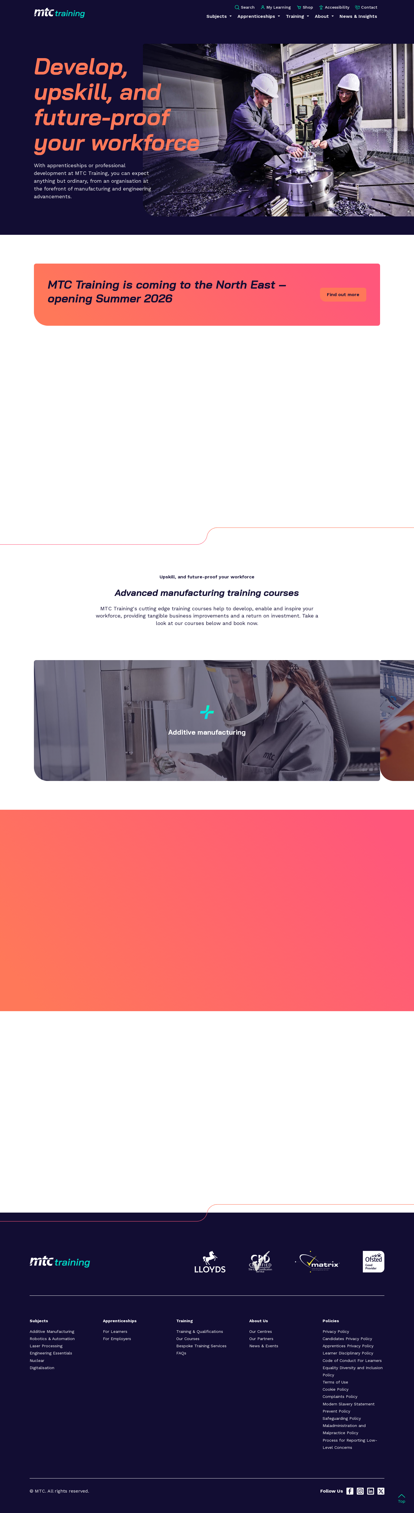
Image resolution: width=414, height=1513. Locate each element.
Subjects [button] (217, 16)
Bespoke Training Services (201, 1346)
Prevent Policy (336, 1411)
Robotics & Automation (52, 1338)
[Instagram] (360, 1491)
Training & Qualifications (199, 1331)
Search (245, 7)
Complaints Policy (340, 1396)
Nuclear (37, 1360)
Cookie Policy (335, 1389)
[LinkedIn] (370, 1491)
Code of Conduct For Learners (352, 1360)
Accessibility (334, 7)
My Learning (275, 7)
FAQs (181, 1353)
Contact (366, 7)
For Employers (117, 1338)
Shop (305, 7)
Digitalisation (42, 1367)
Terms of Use (335, 1382)
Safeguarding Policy (342, 1418)
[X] (380, 1491)
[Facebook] (349, 1491)
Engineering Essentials (51, 1353)
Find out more (343, 294)
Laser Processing (46, 1346)
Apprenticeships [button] (257, 16)
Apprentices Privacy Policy (348, 1346)
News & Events (263, 1346)
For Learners (115, 1331)
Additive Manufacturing (52, 1331)
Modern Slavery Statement (349, 1404)
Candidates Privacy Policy (347, 1338)
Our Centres (260, 1331)
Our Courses (188, 1338)
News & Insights (358, 16)
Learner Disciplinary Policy (348, 1353)
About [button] (322, 16)
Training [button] (296, 16)
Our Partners (261, 1338)
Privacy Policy (336, 1331)
